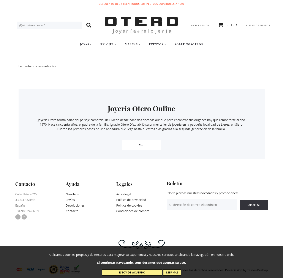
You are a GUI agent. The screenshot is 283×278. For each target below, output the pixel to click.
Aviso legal (123, 194)
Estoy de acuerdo (132, 272)
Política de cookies (129, 205)
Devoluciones (75, 205)
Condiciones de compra (133, 211)
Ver (141, 145)
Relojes (108, 44)
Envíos (70, 200)
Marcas (132, 44)
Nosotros (72, 194)
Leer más (172, 272)
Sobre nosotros (189, 44)
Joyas (86, 44)
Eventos (157, 44)
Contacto (72, 211)
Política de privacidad (131, 200)
